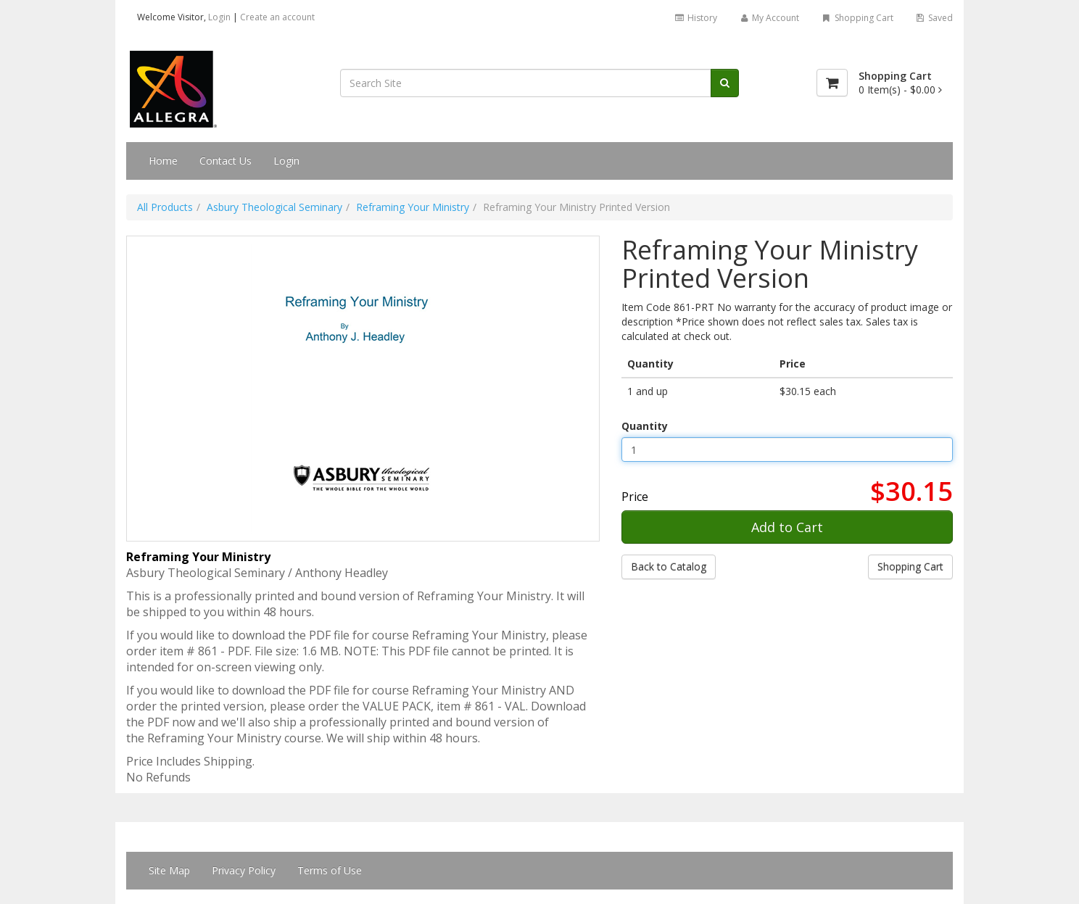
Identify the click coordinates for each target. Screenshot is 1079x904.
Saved (934, 18)
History (695, 18)
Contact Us (225, 160)
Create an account (277, 17)
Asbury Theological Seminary (274, 207)
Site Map (169, 870)
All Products (165, 207)
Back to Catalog (668, 566)
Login (219, 17)
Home (163, 160)
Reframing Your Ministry (412, 207)
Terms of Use (329, 870)
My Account (769, 18)
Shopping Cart (857, 18)
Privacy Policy (244, 870)
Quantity (644, 426)
